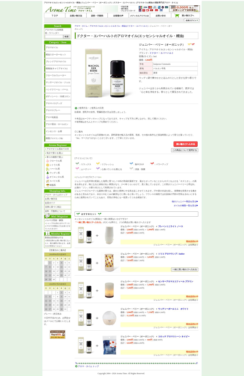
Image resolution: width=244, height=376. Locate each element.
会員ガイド (50, 203)
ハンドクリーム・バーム (57, 89)
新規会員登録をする (57, 241)
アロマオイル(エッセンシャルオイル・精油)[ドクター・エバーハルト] (119, 26)
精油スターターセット (56, 54)
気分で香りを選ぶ (54, 153)
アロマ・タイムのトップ (56, 195)
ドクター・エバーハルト (161, 53)
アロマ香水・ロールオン (57, 124)
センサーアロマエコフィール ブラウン (175, 281)
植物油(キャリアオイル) (56, 68)
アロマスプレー (53, 110)
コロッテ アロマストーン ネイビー (174, 336)
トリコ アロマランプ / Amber (171, 254)
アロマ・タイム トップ (88, 366)
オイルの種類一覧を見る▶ (186, 205)
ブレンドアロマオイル (56, 61)
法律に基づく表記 (53, 207)
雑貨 (54, 138)
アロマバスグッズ (54, 103)
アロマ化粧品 (52, 117)
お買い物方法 (51, 199)
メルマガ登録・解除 (57, 224)
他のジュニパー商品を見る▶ (185, 201)
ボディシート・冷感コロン (58, 96)
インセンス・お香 (54, 131)
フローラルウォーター (56, 75)
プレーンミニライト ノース (170, 226)
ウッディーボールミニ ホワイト (173, 309)
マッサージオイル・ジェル (58, 82)
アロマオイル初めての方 (57, 149)
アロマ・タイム (81, 26)
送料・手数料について (55, 211)
